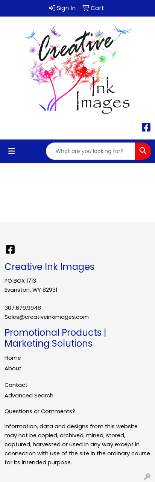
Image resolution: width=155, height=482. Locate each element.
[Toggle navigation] (12, 151)
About (13, 368)
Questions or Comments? (40, 411)
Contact (16, 385)
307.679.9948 (23, 308)
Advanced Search (29, 395)
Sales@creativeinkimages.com (47, 317)
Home (13, 358)
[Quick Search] (90, 151)
